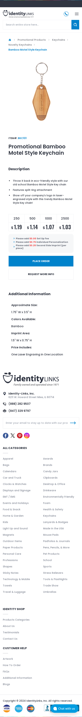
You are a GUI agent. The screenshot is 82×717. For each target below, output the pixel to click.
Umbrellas (49, 592)
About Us (9, 626)
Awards (48, 458)
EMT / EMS (9, 496)
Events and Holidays (16, 503)
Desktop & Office (54, 484)
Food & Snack (11, 509)
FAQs (6, 671)
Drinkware (49, 490)
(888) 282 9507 (19, 404)
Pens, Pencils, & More (56, 547)
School (47, 560)
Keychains (49, 516)
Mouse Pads (51, 535)
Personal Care (12, 554)
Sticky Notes (10, 573)
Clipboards (50, 477)
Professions (10, 560)
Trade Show (50, 585)
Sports (47, 566)
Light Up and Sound (15, 528)
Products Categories (16, 619)
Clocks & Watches (14, 484)
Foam (46, 503)
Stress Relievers (53, 573)
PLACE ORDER (41, 261)
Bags (6, 465)
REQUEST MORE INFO (41, 274)
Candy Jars (50, 471)
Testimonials (11, 632)
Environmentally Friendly (58, 496)
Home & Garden (13, 516)
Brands (47, 465)
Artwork (8, 659)
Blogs (6, 684)
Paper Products (13, 547)
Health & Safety (53, 509)
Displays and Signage (16, 490)
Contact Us (10, 639)
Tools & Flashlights (55, 579)
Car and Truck (12, 477)
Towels (7, 585)
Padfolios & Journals (56, 541)
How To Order (12, 665)
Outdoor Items (12, 541)
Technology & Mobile (16, 579)
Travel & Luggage (14, 592)
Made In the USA (53, 528)
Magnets (8, 535)
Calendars (9, 471)
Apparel (8, 458)
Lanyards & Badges (55, 522)
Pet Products (51, 554)
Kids (5, 522)
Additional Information (17, 678)
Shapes (7, 566)
